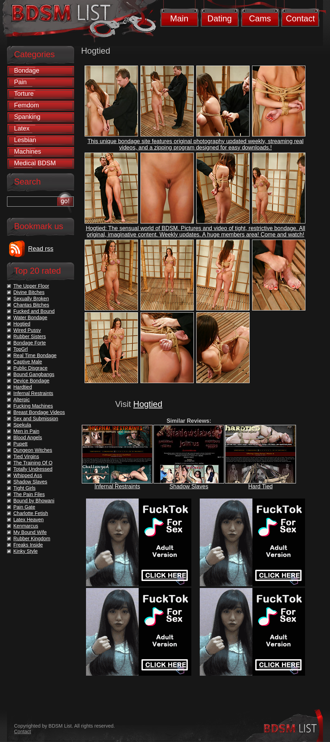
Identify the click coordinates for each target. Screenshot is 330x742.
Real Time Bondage (35, 355)
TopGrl (20, 349)
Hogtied (148, 404)
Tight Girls (24, 488)
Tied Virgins (26, 456)
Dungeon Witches (32, 450)
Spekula (22, 425)
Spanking (27, 116)
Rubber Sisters (29, 336)
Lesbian (25, 139)
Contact (300, 18)
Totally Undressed (32, 469)
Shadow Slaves (189, 486)
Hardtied (22, 387)
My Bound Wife (30, 532)
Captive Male (27, 362)
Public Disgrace (30, 368)
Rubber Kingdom (31, 538)
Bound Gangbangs (33, 374)
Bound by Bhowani (33, 500)
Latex (21, 128)
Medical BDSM (35, 163)
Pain (20, 82)
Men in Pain (26, 431)
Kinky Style (25, 551)
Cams (260, 18)
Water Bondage (30, 317)
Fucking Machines (33, 406)
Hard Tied (260, 486)
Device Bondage (31, 380)
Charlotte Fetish (30, 513)
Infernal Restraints (117, 486)
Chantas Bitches (31, 305)
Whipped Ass (27, 475)
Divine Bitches (29, 292)
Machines (27, 151)
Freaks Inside (28, 545)
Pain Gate (24, 507)
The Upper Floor (31, 286)
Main (179, 18)
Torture (24, 93)
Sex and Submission (35, 418)
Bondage (26, 70)
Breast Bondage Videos (39, 412)
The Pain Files (29, 494)
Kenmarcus (25, 526)
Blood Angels (27, 437)
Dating (219, 18)
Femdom (26, 105)
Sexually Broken (31, 298)
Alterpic (21, 399)
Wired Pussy (27, 330)
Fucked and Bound (34, 311)
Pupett (20, 444)
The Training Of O (32, 463)
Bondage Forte (29, 343)
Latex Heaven (28, 519)
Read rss (40, 248)
